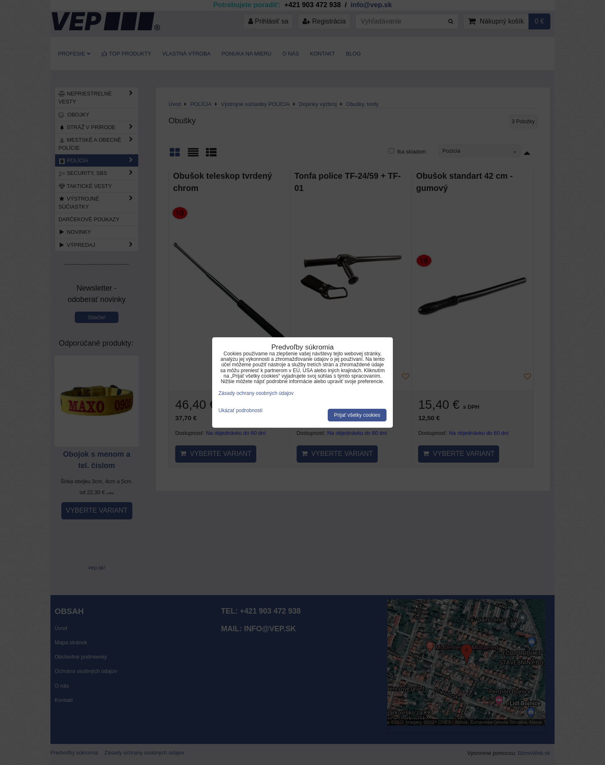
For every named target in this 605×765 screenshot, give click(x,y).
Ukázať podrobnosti (240, 410)
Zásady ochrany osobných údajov (256, 393)
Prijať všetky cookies (357, 415)
